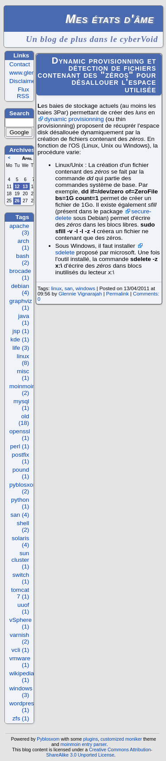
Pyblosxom (48, 739)
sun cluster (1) (20, 560)
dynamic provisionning (74, 119)
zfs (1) (20, 718)
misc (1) (23, 374)
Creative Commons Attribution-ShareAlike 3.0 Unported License (99, 752)
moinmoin (70, 744)
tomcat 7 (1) (20, 593)
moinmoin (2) (22, 389)
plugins (90, 739)
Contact (19, 64)
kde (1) (20, 339)
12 (17, 186)
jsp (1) (20, 331)
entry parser (94, 744)
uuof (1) (23, 608)
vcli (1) (20, 650)
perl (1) (19, 446)
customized (112, 739)
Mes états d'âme (110, 19)
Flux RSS (23, 92)
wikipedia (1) (21, 676)
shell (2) (23, 526)
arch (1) (23, 244)
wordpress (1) (23, 706)
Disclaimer (23, 81)
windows (85, 288)
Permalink (117, 293)
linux (56, 288)
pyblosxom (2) (23, 488)
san (69, 288)
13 (25, 186)
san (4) (20, 514)
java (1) (23, 319)
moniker (133, 739)
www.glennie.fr (28, 72)
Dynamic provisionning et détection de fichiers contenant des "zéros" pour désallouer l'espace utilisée (97, 75)
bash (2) (22, 259)
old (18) (24, 419)
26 (17, 200)
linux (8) (23, 359)
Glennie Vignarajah (80, 293)
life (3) (20, 348)
